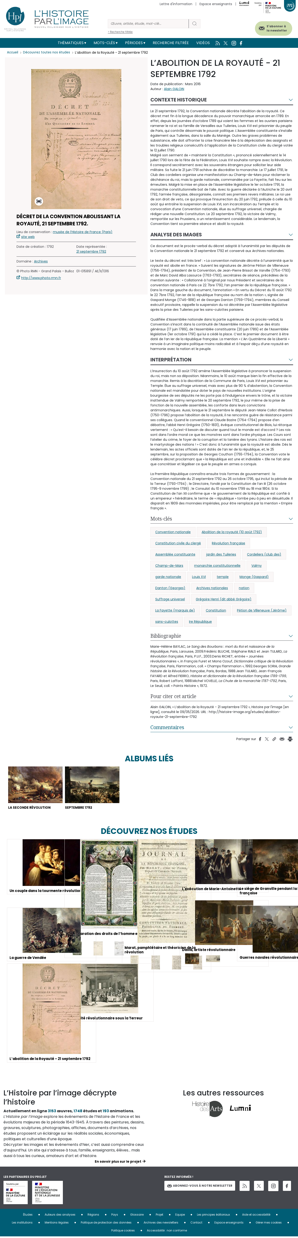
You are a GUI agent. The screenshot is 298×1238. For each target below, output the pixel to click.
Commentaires (167, 727)
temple (223, 576)
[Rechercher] (148, 23)
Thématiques (71, 42)
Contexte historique (178, 99)
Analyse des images (176, 234)
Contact (196, 1224)
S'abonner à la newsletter (272, 27)
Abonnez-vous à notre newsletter (199, 1187)
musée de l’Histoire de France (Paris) (82, 232)
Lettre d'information (176, 4)
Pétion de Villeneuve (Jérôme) (262, 610)
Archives (41, 261)
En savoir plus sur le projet (118, 1163)
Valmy (256, 565)
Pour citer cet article (173, 696)
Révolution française (228, 543)
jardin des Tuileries (221, 554)
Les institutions (22, 1224)
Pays (114, 1216)
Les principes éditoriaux (213, 1216)
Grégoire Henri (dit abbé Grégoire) (223, 599)
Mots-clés (104, 42)
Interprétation (170, 359)
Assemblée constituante (175, 554)
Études (28, 1216)
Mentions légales (57, 1224)
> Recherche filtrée (120, 32)
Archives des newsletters (161, 1224)
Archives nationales (212, 588)
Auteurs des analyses (60, 1216)
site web (28, 236)
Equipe (180, 1216)
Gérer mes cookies (269, 1224)
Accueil (13, 52)
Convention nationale (173, 532)
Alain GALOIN (174, 89)
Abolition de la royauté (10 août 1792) (232, 532)
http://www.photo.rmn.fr (41, 278)
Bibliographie (165, 636)
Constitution (216, 610)
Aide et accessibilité (256, 1216)
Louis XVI (199, 576)
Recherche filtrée (171, 42)
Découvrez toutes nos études (48, 52)
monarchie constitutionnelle (217, 565)
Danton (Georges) (170, 588)
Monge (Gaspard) (254, 576)
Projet (159, 1216)
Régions (93, 1216)
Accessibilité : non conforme (167, 1232)
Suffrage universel (170, 599)
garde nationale (168, 576)
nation (244, 588)
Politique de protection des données (106, 1224)
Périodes (134, 42)
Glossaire (137, 1216)
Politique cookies (123, 1232)
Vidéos (203, 42)
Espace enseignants (216, 4)
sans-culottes (166, 621)
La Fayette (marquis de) (175, 610)
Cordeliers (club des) (264, 554)
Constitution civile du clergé (178, 543)
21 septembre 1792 (91, 251)
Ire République (200, 621)
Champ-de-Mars (169, 565)
